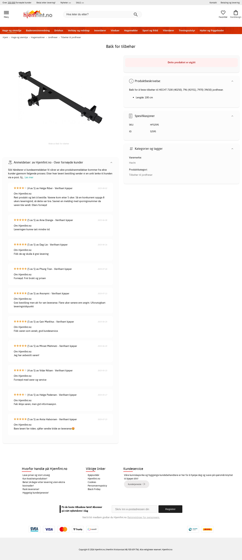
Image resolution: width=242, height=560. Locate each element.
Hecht (132, 162)
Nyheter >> (66, 2)
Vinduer (115, 30)
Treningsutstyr (187, 30)
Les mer (29, 177)
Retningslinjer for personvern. (143, 517)
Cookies (92, 482)
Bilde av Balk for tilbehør (59, 143)
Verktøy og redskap (79, 30)
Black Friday (94, 489)
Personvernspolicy (97, 485)
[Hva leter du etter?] (102, 14)
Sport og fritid (150, 30)
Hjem (5, 37)
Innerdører (100, 30)
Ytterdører (168, 30)
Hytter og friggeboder (212, 30)
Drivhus (58, 30)
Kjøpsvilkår (93, 475)
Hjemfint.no (94, 478)
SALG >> (80, 2)
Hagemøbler (131, 30)
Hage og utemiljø (11, 30)
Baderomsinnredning (38, 30)
